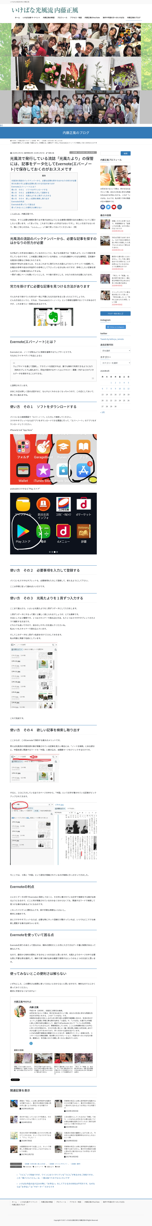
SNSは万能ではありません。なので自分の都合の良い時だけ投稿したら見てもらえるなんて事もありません (43, 1069)
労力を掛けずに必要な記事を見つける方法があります (33, 183)
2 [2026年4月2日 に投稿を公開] (115, 382)
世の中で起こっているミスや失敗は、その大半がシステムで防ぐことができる (35, 1118)
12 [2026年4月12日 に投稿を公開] (128, 388)
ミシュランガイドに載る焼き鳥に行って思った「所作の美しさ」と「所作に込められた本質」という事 (121, 297)
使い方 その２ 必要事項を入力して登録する (30, 192)
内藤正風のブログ (18, 1204)
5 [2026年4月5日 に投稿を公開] (128, 382)
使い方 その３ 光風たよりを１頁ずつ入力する (31, 195)
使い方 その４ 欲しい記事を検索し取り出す (30, 198)
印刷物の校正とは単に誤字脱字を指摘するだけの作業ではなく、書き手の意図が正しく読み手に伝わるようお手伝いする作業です (80, 1104)
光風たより (50, 1167)
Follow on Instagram (115, 327)
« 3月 (102, 412)
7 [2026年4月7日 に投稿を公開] (106, 388)
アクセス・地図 (75, 1202)
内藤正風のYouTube (92, 1202)
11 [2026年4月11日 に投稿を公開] (124, 388)
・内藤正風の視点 (67, 1062)
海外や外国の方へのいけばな (114, 1202)
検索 (58, 1167)
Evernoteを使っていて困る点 (23, 204)
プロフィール (61, 1202)
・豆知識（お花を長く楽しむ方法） (83, 152)
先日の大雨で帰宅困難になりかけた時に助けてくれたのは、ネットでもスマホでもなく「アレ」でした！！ (35, 1135)
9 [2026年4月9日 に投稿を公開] (115, 388)
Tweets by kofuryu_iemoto (112, 339)
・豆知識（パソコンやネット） (58, 1164)
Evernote (28, 1167)
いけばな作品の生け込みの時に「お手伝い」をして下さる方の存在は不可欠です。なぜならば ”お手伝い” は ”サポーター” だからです (56, 1185)
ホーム (14, 1202)
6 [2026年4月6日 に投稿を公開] (102, 388)
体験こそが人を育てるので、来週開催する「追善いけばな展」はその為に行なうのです (23, 1068)
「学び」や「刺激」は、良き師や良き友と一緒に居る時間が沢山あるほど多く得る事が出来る (83, 1069)
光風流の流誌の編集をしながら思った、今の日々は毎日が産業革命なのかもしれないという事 (80, 1135)
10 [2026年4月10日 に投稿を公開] (120, 388)
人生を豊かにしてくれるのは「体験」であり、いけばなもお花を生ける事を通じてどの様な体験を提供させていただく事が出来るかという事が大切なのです (80, 1120)
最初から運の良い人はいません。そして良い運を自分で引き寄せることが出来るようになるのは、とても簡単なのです (63, 1070)
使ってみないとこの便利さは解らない (26, 207)
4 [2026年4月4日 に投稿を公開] (124, 382)
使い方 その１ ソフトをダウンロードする (29, 189)
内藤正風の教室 (47, 1202)
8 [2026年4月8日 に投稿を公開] (111, 388)
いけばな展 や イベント (29, 1202)
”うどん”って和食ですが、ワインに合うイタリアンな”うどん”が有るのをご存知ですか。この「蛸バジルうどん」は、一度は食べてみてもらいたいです (56, 1176)
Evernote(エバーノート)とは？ (23, 186)
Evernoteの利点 (17, 201)
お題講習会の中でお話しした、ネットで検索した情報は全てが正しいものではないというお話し (35, 1148)
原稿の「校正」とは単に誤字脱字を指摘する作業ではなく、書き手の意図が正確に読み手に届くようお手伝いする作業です (35, 1103)
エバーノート (39, 1167)
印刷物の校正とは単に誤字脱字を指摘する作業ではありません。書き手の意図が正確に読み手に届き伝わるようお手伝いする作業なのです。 (80, 1150)
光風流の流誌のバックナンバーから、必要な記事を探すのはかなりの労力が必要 (43, 180)
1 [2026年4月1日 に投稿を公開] (111, 382)
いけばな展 (29, 1062)
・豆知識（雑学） (75, 1164)
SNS (51, 1062)
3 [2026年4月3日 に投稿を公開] (119, 382)
